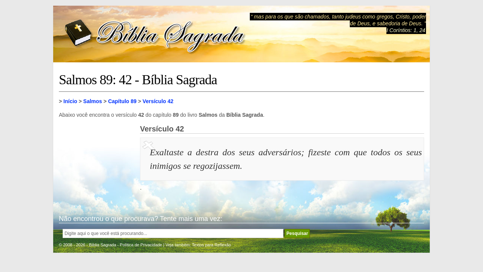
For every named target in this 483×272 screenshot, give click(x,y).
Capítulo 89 (122, 101)
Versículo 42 (158, 101)
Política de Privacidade (141, 245)
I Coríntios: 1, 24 (405, 30)
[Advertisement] (96, 162)
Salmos (92, 101)
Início (70, 101)
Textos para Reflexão (211, 245)
